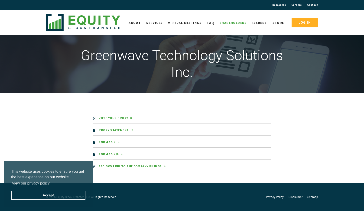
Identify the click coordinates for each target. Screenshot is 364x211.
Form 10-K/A (109, 154)
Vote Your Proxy (113, 118)
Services (154, 23)
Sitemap (312, 197)
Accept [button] (48, 195)
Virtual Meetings (185, 23)
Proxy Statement (114, 130)
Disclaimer (295, 197)
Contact (312, 4)
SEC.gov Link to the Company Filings (130, 166)
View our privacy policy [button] (30, 183)
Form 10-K (107, 142)
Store (278, 23)
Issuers (259, 23)
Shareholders (233, 23)
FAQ (210, 23)
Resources (279, 4)
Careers (296, 4)
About (135, 23)
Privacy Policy (275, 197)
